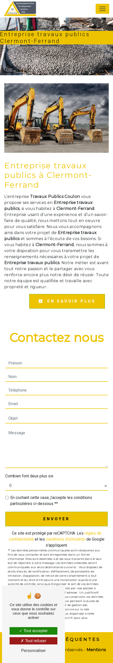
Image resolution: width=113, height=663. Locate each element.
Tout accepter (33, 631)
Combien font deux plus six (29, 476)
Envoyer (56, 519)
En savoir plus (67, 301)
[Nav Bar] (102, 9)
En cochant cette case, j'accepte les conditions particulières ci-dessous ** (51, 500)
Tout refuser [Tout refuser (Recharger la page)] (33, 641)
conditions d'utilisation (65, 539)
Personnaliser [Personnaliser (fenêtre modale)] (33, 650)
